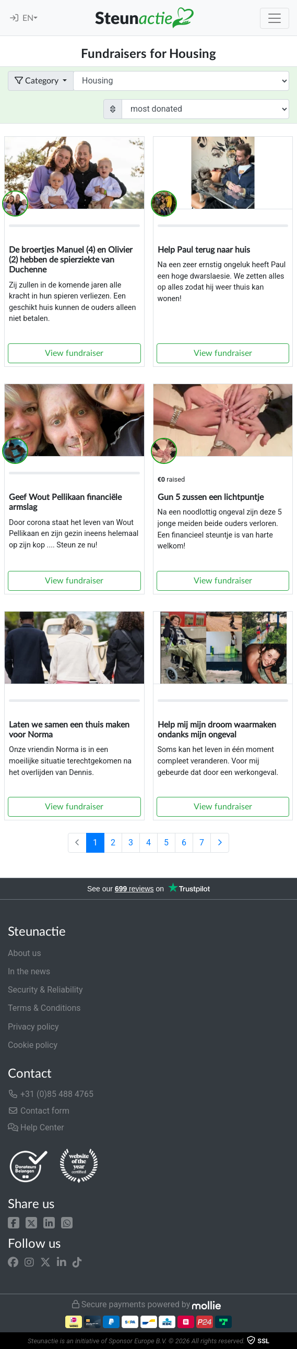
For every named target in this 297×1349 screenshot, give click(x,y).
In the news (29, 971)
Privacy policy (33, 1027)
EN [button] (27, 18)
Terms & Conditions (44, 1008)
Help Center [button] (36, 1127)
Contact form (38, 1111)
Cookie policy (32, 1045)
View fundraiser (74, 353)
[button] (13, 1222)
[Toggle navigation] (274, 18)
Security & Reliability (45, 990)
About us (24, 953)
